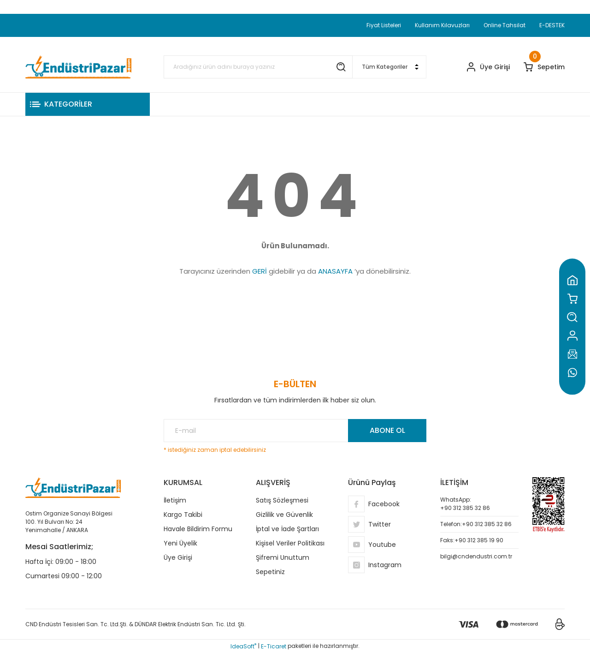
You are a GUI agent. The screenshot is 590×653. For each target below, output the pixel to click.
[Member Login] (488, 67)
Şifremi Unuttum (282, 557)
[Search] (258, 66)
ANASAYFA (335, 271)
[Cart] (544, 67)
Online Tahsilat (504, 25)
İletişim (175, 500)
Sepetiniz (270, 571)
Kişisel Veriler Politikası (290, 543)
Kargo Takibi (183, 514)
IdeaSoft (243, 646)
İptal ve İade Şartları (287, 528)
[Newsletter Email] (295, 430)
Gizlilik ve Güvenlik (284, 514)
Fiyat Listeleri (383, 25)
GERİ (259, 271)
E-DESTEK (552, 25)
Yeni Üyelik (180, 543)
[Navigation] (87, 104)
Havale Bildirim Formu (198, 528)
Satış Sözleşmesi (282, 500)
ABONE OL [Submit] (387, 430)
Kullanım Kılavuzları (442, 25)
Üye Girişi (178, 557)
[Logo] (78, 66)
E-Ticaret (273, 646)
